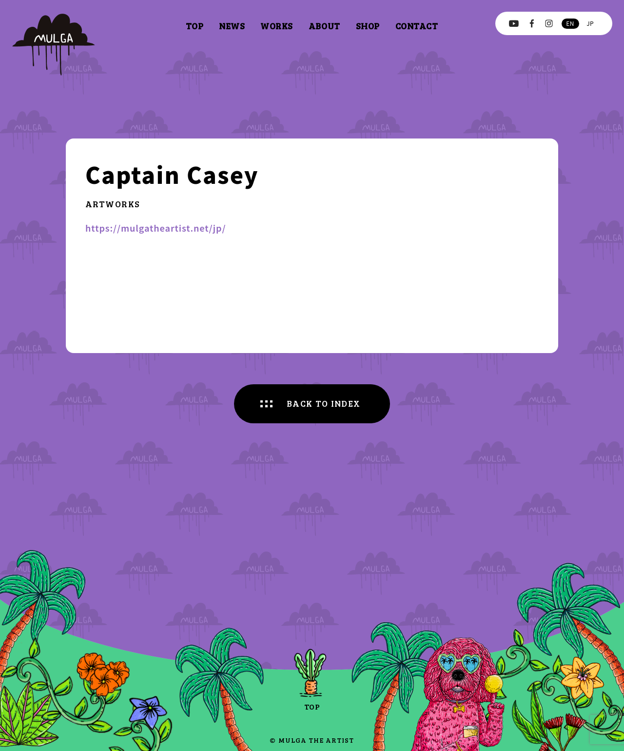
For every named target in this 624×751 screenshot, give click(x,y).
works (276, 26)
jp (590, 23)
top (194, 26)
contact (416, 26)
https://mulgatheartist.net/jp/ (155, 227)
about (324, 26)
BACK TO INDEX (324, 403)
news (232, 26)
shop (368, 26)
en (570, 23)
